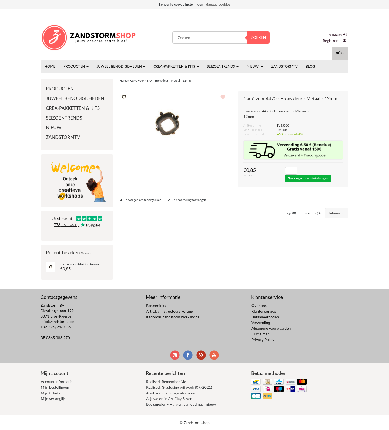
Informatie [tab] (336, 213)
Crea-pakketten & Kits (176, 66)
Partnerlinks (156, 305)
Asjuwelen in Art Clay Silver (169, 398)
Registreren (335, 40)
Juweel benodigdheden (121, 66)
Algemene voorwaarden (271, 328)
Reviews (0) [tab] (312, 213)
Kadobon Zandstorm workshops (172, 317)
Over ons (259, 305)
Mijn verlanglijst (54, 398)
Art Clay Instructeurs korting (169, 311)
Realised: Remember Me (166, 381)
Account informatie (57, 381)
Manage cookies (218, 4)
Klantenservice (263, 311)
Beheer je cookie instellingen (181, 4)
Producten (76, 66)
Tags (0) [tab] (290, 213)
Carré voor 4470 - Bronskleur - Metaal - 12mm (96, 264)
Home (50, 66)
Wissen (86, 253)
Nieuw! (255, 66)
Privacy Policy (262, 339)
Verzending (260, 322)
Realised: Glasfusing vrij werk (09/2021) (179, 387)
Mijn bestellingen (55, 387)
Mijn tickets (50, 393)
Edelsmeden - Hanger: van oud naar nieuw (181, 404)
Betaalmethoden (265, 317)
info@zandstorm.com (58, 321)
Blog (310, 66)
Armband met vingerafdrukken (171, 393)
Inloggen (337, 34)
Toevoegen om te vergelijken (141, 200)
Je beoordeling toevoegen (187, 200)
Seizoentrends (223, 66)
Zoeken (258, 37)
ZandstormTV (284, 66)
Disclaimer (260, 334)
